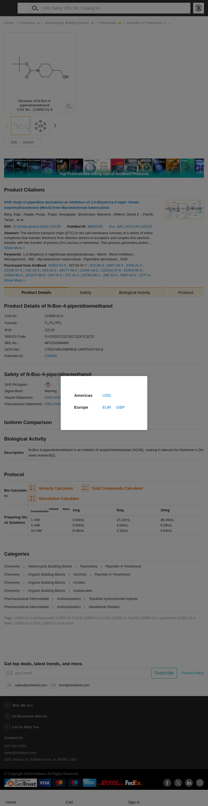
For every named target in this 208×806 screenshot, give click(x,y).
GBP (120, 407)
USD (106, 395)
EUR (106, 407)
